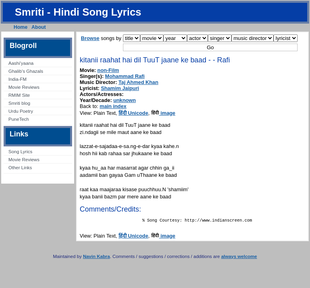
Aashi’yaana (21, 63)
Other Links (20, 167)
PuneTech (18, 119)
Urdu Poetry (20, 111)
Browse (90, 38)
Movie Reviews (23, 87)
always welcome (239, 258)
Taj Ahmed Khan (139, 82)
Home (21, 27)
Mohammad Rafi (125, 76)
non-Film (108, 70)
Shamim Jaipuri (120, 88)
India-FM (17, 79)
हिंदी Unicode (133, 113)
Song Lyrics (20, 151)
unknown (124, 100)
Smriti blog (19, 103)
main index (113, 106)
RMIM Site (19, 95)
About (39, 27)
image (163, 113)
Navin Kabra (96, 258)
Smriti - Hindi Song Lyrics (78, 12)
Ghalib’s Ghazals (25, 71)
